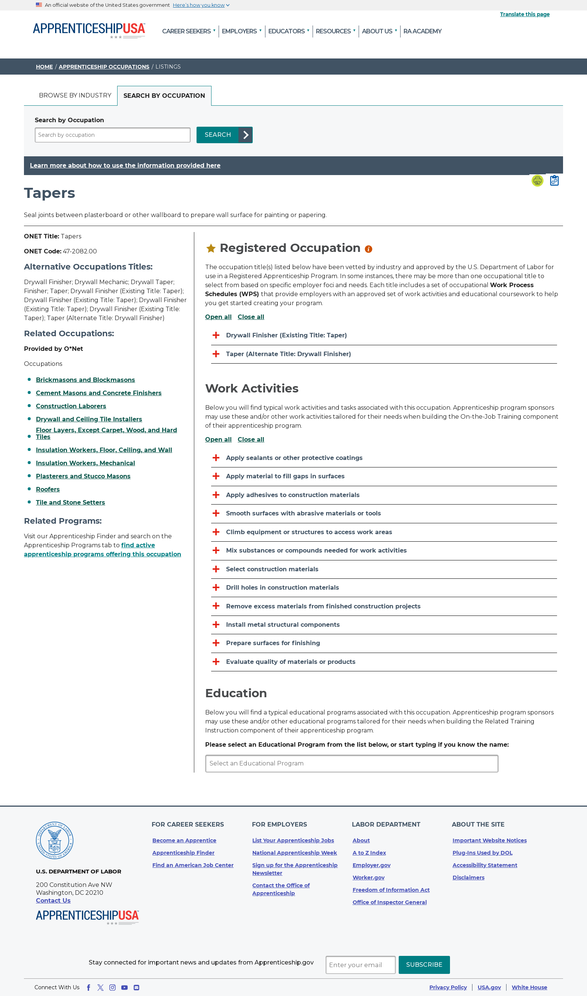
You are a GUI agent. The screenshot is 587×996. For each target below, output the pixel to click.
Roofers (48, 489)
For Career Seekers (188, 823)
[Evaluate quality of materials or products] (384, 662)
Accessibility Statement (485, 862)
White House (529, 987)
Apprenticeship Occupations (104, 66)
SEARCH (218, 134)
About (361, 837)
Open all (218, 317)
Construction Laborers (71, 406)
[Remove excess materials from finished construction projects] (384, 606)
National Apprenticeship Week (294, 849)
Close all (251, 317)
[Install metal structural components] (384, 625)
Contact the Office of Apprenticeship (281, 886)
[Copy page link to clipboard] (554, 181)
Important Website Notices (490, 837)
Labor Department (387, 823)
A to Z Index (369, 849)
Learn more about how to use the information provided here (125, 165)
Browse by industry (75, 95)
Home (44, 66)
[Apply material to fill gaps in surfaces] (384, 476)
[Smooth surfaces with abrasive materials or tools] (384, 514)
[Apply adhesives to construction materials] (384, 495)
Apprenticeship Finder (183, 849)
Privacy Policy (448, 987)
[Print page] (537, 181)
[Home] (89, 31)
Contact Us (53, 900)
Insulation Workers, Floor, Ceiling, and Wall (104, 450)
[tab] (75, 96)
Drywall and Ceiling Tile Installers (89, 419)
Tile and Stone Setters (70, 502)
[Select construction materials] (384, 569)
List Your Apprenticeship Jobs (293, 837)
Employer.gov (371, 862)
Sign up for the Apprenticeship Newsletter (295, 866)
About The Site (479, 823)
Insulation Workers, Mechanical (85, 463)
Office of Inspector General (390, 899)
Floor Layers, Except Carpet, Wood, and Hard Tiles (106, 433)
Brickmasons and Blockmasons (85, 380)
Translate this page (525, 14)
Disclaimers (468, 874)
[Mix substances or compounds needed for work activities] (384, 551)
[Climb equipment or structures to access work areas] (384, 532)
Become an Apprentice (184, 837)
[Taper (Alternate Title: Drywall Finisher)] (384, 354)
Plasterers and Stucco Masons (83, 476)
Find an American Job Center (193, 862)
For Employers (279, 823)
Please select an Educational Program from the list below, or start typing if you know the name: (357, 744)
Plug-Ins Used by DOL (483, 849)
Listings (168, 66)
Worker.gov (368, 874)
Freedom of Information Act (391, 887)
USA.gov (489, 987)
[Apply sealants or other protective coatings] (384, 458)
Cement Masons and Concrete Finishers (99, 393)
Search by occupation (164, 95)
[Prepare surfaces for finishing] (384, 643)
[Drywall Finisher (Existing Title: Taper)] (384, 336)
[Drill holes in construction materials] (384, 588)
